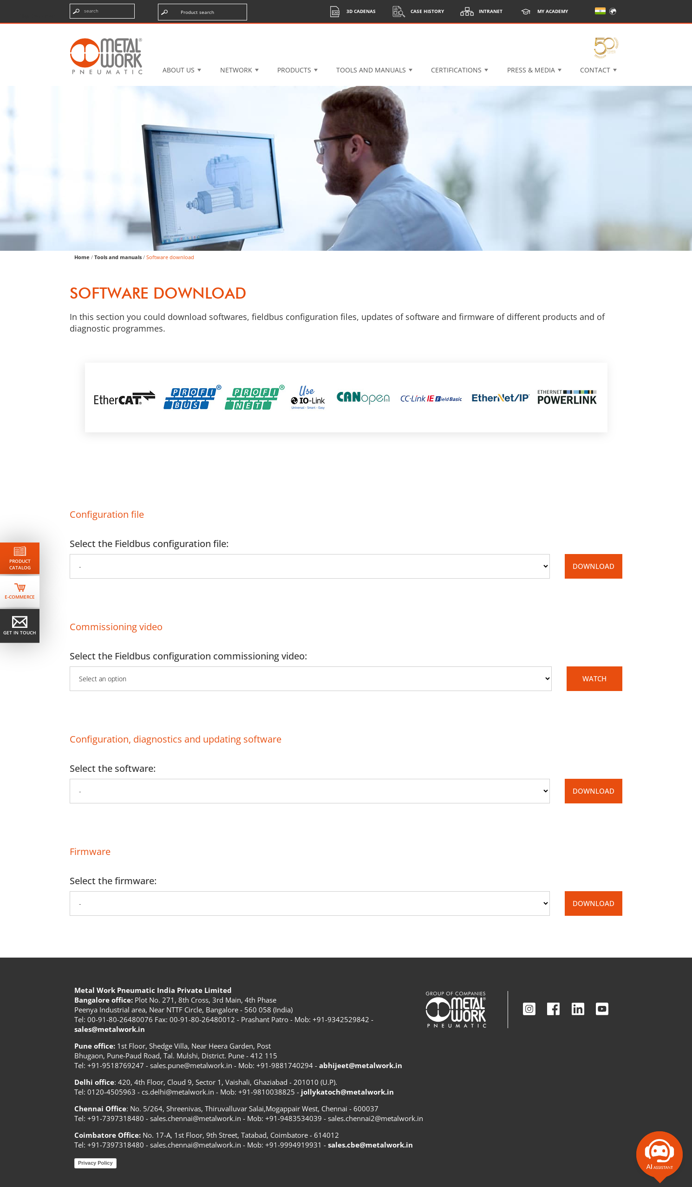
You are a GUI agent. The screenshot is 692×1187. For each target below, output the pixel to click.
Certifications (456, 69)
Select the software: (113, 768)
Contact (595, 69)
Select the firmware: (113, 880)
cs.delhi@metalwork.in (178, 1091)
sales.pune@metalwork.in (191, 1065)
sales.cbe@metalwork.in (370, 1144)
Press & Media (531, 69)
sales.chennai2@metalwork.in (375, 1118)
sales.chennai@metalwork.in (195, 1118)
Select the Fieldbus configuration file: (149, 543)
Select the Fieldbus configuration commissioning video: (188, 656)
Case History (415, 11)
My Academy (541, 11)
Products (294, 69)
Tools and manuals (371, 69)
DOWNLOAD (593, 566)
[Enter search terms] (102, 11)
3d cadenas (349, 11)
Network (236, 69)
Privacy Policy (95, 1163)
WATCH (594, 678)
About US (179, 69)
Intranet (479, 11)
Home (82, 257)
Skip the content (38, 16)
